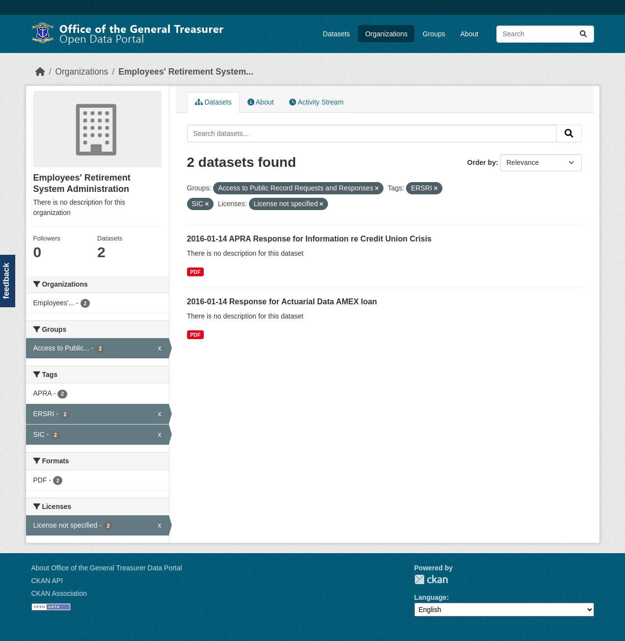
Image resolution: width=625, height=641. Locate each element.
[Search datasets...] (545, 34)
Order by (481, 162)
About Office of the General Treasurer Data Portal (106, 568)
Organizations (386, 34)
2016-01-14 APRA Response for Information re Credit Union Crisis (309, 239)
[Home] (40, 72)
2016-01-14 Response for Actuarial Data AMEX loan (282, 301)
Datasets (336, 34)
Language (430, 597)
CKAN (431, 579)
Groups (434, 34)
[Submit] (583, 34)
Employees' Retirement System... (185, 72)
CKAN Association (59, 593)
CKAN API (47, 581)
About (470, 34)
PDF (195, 272)
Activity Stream (316, 102)
